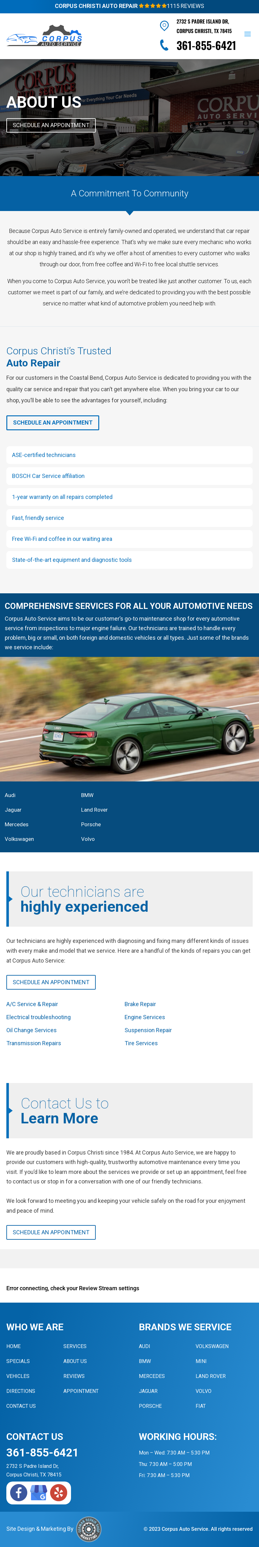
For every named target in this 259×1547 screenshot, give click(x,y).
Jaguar (13, 810)
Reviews (74, 1376)
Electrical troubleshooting (38, 1017)
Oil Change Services (31, 1030)
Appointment (81, 1391)
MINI (201, 1361)
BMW (87, 795)
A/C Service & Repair (32, 1004)
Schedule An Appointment (51, 125)
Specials (18, 1361)
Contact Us (21, 1406)
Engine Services (145, 1017)
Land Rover (94, 810)
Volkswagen (19, 839)
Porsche (91, 824)
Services (75, 1346)
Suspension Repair (148, 1030)
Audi (10, 795)
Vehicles (17, 1376)
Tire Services (141, 1043)
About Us (75, 1361)
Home (13, 1346)
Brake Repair (140, 1004)
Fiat (201, 1406)
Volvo (88, 839)
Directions (20, 1391)
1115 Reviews (171, 6)
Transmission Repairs (33, 1043)
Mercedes (17, 824)
